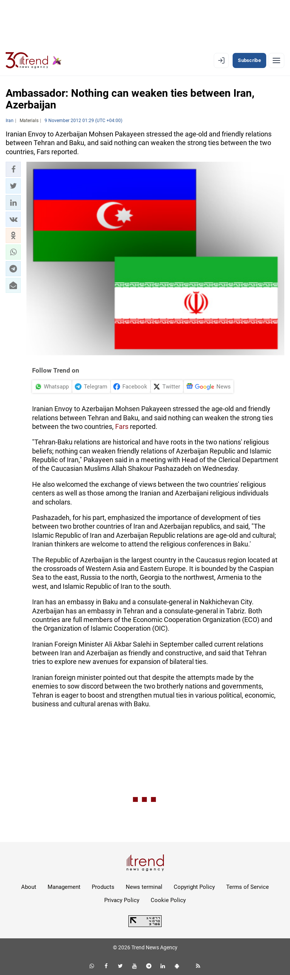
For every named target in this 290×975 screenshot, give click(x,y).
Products (103, 887)
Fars (121, 426)
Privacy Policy (121, 900)
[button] (13, 169)
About (28, 887)
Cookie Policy (168, 900)
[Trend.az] (34, 60)
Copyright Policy (194, 887)
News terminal (144, 887)
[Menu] (276, 60)
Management (64, 887)
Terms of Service (247, 887)
